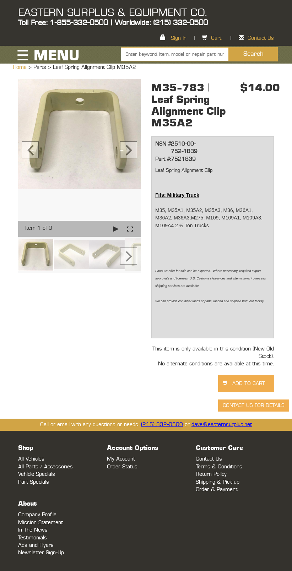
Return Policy (211, 474)
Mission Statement (40, 522)
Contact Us (261, 38)
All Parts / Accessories (45, 466)
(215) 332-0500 (162, 424)
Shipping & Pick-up (217, 482)
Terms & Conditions (219, 466)
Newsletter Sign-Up (41, 552)
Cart (216, 38)
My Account (121, 459)
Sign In (178, 38)
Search (253, 54)
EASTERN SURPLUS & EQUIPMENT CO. (112, 12)
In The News (33, 530)
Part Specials (33, 482)
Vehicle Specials (36, 474)
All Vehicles (31, 459)
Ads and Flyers (36, 545)
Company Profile (37, 514)
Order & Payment (216, 489)
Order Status (122, 466)
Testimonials (32, 537)
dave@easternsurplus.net (221, 424)
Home (20, 67)
